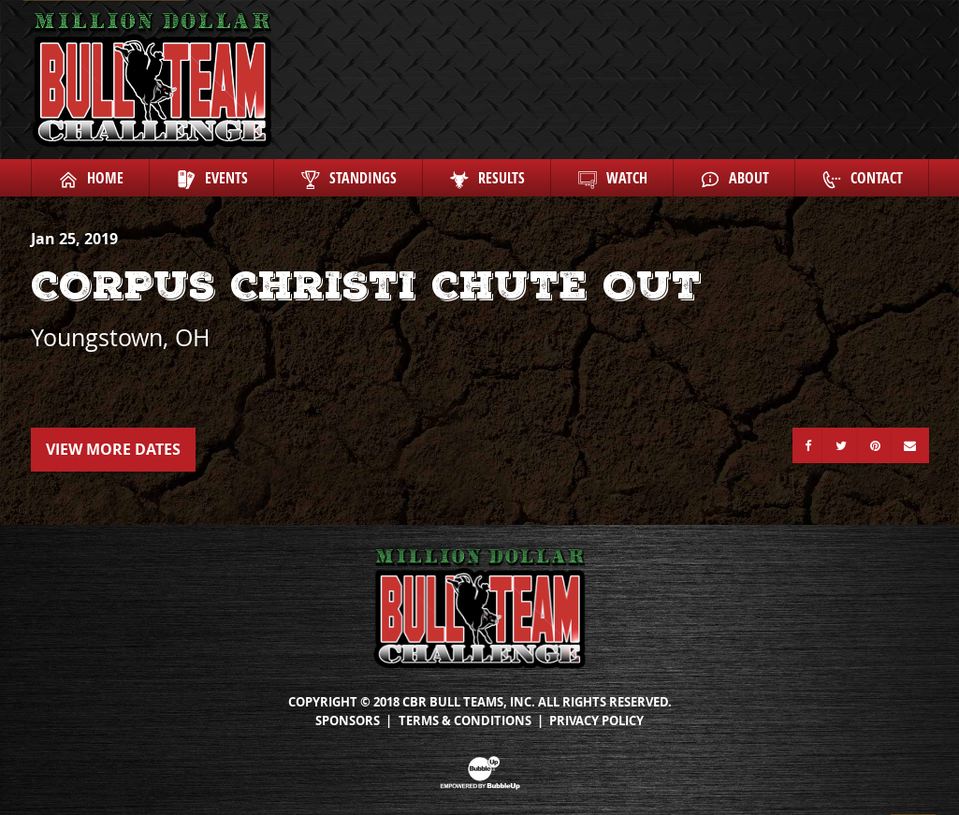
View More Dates (113, 449)
